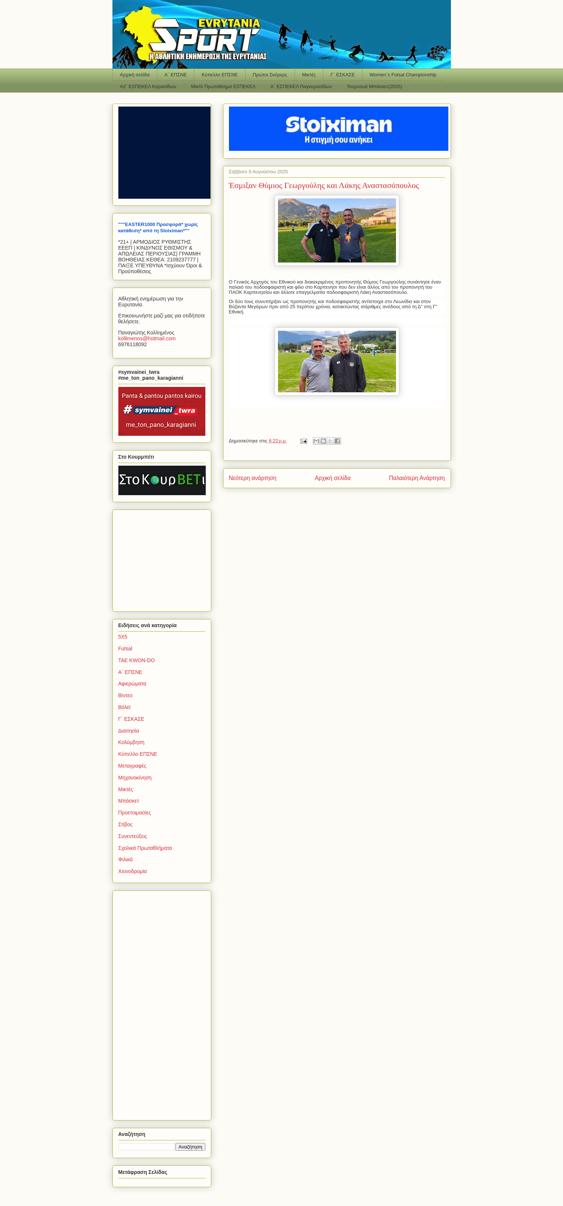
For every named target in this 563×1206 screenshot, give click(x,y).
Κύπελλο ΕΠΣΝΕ (220, 74)
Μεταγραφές (132, 766)
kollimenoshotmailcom (147, 338)
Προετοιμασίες (134, 813)
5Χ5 (123, 637)
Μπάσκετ (128, 801)
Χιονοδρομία (132, 871)
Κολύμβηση (131, 742)
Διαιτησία (128, 731)
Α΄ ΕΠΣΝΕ (175, 74)
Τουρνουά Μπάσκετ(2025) (374, 86)
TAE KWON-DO (136, 660)
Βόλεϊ (124, 707)
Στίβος (125, 824)
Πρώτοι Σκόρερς (270, 74)
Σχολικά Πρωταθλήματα (145, 848)
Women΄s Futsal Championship (402, 74)
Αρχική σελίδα (135, 74)
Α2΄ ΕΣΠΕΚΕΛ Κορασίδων (148, 86)
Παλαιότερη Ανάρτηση (417, 478)
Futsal (125, 648)
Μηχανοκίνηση (135, 778)
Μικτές (309, 74)
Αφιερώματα (132, 684)
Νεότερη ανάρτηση (253, 478)
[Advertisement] (164, 558)
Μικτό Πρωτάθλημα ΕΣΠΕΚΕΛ (223, 86)
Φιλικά (125, 859)
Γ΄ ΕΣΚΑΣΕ (343, 74)
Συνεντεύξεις (132, 836)
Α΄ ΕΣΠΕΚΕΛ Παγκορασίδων (301, 86)
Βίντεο (125, 695)
